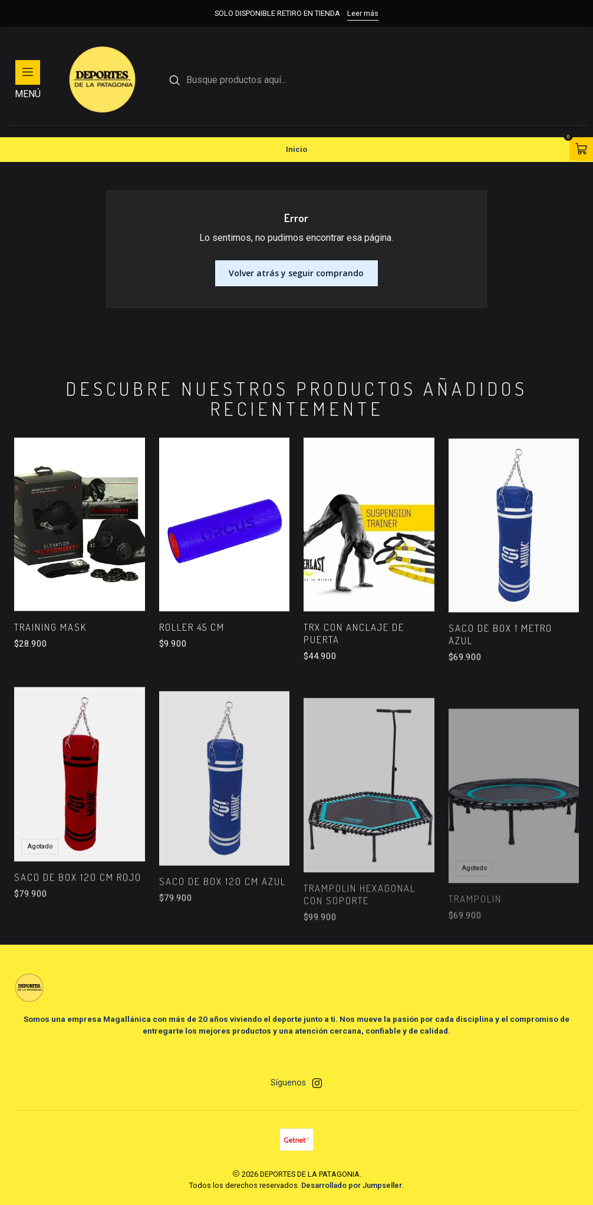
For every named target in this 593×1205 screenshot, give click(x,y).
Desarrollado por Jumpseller (351, 1185)
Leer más (362, 13)
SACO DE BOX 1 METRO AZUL (500, 690)
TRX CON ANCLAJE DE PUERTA (354, 679)
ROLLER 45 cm (192, 656)
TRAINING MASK (50, 644)
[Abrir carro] (581, 149)
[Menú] (27, 79)
